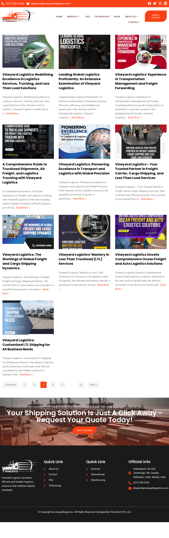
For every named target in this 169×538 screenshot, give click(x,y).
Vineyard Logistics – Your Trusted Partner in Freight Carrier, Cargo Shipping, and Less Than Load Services (139, 173)
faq (83, 16)
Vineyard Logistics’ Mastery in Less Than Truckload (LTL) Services (84, 263)
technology (99, 16)
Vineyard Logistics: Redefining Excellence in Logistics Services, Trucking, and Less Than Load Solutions (27, 82)
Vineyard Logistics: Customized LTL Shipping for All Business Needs (26, 350)
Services (68, 16)
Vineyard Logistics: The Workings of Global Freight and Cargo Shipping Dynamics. (24, 265)
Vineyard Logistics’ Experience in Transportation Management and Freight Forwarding (140, 82)
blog (115, 16)
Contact (133, 20)
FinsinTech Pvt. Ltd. (122, 527)
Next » (95, 395)
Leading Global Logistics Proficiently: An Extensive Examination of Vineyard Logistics (80, 82)
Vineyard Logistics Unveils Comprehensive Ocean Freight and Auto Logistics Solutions (140, 263)
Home (52, 16)
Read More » (13, 115)
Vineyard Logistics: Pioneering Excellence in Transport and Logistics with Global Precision (84, 171)
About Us (131, 16)
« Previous (11, 395)
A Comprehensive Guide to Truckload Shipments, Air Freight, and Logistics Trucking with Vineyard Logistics (24, 175)
